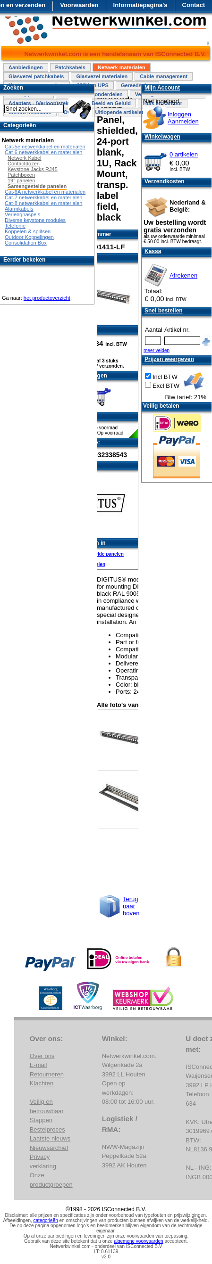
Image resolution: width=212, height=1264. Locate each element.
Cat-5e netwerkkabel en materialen (45, 146)
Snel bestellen (163, 310)
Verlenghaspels (22, 214)
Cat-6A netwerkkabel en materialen (45, 192)
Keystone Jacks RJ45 (33, 169)
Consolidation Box (26, 243)
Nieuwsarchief (49, 1147)
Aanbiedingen (25, 67)
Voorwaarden (79, 4)
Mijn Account (162, 87)
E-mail (38, 1064)
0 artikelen (184, 154)
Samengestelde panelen (97, 554)
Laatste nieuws (50, 1138)
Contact (193, 4)
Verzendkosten (164, 181)
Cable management (163, 76)
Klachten (42, 1083)
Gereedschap (137, 85)
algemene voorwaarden (138, 1241)
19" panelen (21, 180)
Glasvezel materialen (101, 76)
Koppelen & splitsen (28, 231)
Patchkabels (70, 67)
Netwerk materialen (121, 67)
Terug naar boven (131, 906)
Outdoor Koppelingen (29, 237)
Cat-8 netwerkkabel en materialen (43, 203)
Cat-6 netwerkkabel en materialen (43, 152)
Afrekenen (183, 275)
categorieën (46, 1220)
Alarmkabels (19, 209)
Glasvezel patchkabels (36, 76)
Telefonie (15, 226)
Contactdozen (24, 163)
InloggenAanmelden (183, 118)
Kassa (152, 251)
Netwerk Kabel (25, 158)
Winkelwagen (162, 136)
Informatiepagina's (140, 4)
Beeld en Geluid (111, 103)
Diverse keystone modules (35, 220)
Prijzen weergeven (169, 359)
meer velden (157, 350)
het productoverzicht (47, 298)
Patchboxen (21, 175)
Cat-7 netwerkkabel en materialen (43, 197)
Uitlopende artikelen (119, 112)
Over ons (42, 1055)
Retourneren (47, 1074)
